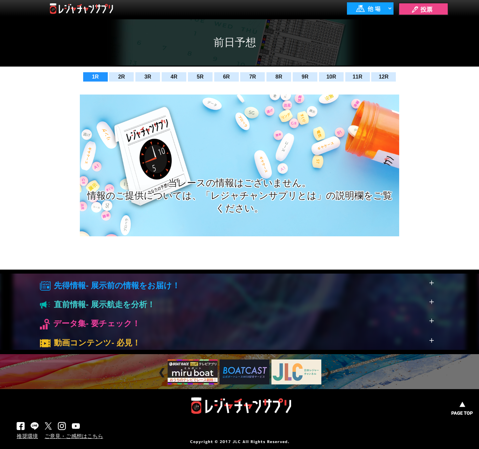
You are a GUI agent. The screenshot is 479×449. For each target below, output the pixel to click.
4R (174, 77)
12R (384, 77)
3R (147, 77)
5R (200, 77)
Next (329, 372)
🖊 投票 (421, 9)
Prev (163, 372)
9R (305, 77)
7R (252, 77)
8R (278, 77)
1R (95, 77)
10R (331, 77)
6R (226, 77)
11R (357, 77)
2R (121, 77)
